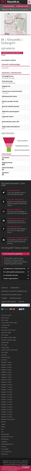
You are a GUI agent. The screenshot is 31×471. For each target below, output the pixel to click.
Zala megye (4, 360)
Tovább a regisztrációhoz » (11, 278)
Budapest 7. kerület (6, 377)
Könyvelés (3, 446)
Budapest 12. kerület (6, 389)
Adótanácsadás (5, 434)
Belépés (6, 9)
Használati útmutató (15, 298)
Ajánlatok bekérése (9, 6)
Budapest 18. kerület (6, 404)
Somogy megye (5, 347)
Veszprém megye (5, 357)
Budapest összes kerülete (8, 419)
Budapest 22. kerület (6, 414)
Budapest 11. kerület (6, 387)
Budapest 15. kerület (6, 397)
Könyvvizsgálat (4, 449)
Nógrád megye (5, 342)
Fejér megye (4, 327)
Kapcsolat (21, 301)
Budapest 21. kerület (6, 412)
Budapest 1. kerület (6, 362)
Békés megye (4, 320)
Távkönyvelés (4, 454)
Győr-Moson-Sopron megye (8, 330)
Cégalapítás (4, 441)
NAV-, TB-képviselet (6, 451)
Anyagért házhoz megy (7, 436)
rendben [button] (25, 467)
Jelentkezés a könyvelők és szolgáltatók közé (14, 291)
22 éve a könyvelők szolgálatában (12, 254)
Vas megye (4, 355)
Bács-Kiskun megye (6, 315)
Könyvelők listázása (23, 6)
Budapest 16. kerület (6, 399)
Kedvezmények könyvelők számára (11, 295)
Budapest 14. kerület (6, 394)
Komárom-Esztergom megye (8, 340)
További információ (12, 470)
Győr (2, 431)
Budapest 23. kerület (6, 417)
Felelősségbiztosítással (7, 444)
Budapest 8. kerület (6, 379)
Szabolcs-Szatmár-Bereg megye (9, 350)
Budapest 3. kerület (6, 367)
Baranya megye (5, 317)
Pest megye (4, 345)
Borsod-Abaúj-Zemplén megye (9, 322)
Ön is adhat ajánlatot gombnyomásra (14, 272)
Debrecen (3, 422)
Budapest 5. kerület (6, 372)
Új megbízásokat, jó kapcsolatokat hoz (14, 268)
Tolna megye (4, 352)
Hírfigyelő (4, 298)
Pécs (2, 429)
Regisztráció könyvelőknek (20, 9)
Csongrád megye (5, 325)
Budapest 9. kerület (6, 382)
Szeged (3, 424)
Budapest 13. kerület (6, 392)
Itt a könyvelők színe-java (10, 275)
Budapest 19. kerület (6, 407)
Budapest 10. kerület (6, 384)
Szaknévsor (4, 288)
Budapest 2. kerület (6, 365)
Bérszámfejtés (5, 439)
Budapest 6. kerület (6, 374)
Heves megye (4, 335)
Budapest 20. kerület (6, 409)
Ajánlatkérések (14, 288)
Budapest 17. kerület (6, 402)
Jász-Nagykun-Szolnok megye (8, 337)
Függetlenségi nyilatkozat (8, 301)
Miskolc (3, 427)
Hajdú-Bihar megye (6, 332)
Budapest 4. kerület (6, 369)
